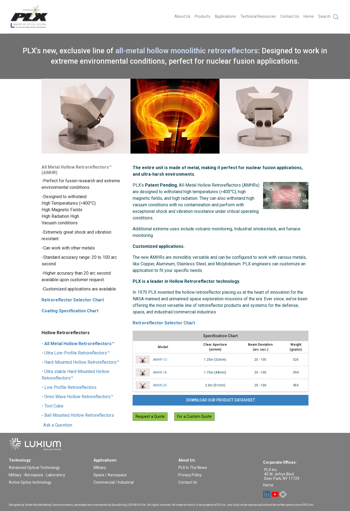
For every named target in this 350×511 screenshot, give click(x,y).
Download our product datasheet (220, 400)
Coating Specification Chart (70, 310)
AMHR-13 (160, 360)
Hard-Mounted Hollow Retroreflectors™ (81, 362)
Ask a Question (57, 425)
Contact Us (289, 16)
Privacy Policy (190, 475)
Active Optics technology (30, 482)
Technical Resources (258, 16)
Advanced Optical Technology (34, 467)
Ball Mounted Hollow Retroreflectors (79, 415)
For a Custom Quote (194, 416)
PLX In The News (192, 467)
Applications (225, 16)
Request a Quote (150, 416)
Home (309, 16)
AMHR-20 (160, 385)
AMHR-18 (160, 372)
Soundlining (119, 504)
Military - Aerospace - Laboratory (37, 475)
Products (202, 16)
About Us (182, 16)
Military (100, 467)
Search (328, 17)
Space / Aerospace (110, 475)
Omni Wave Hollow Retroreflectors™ (78, 396)
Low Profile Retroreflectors (70, 387)
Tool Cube (53, 406)
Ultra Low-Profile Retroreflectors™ (77, 353)
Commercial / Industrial (114, 482)
